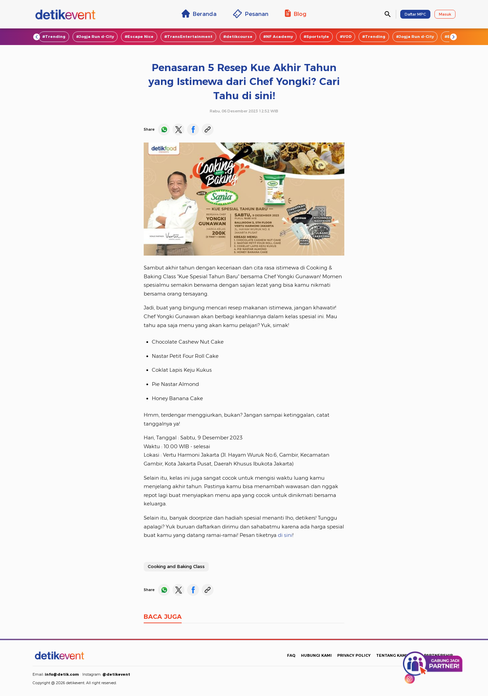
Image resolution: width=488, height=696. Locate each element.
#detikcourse (237, 36)
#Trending (53, 36)
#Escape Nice (139, 36)
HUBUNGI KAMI (316, 655)
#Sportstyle (316, 36)
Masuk (445, 14)
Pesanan (250, 13)
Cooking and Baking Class (176, 566)
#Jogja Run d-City (95, 36)
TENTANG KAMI (391, 655)
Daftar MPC (415, 14)
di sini (285, 535)
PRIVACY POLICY (354, 655)
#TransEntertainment (188, 36)
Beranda (199, 13)
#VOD (345, 36)
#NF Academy (278, 36)
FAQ (291, 655)
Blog (295, 13)
